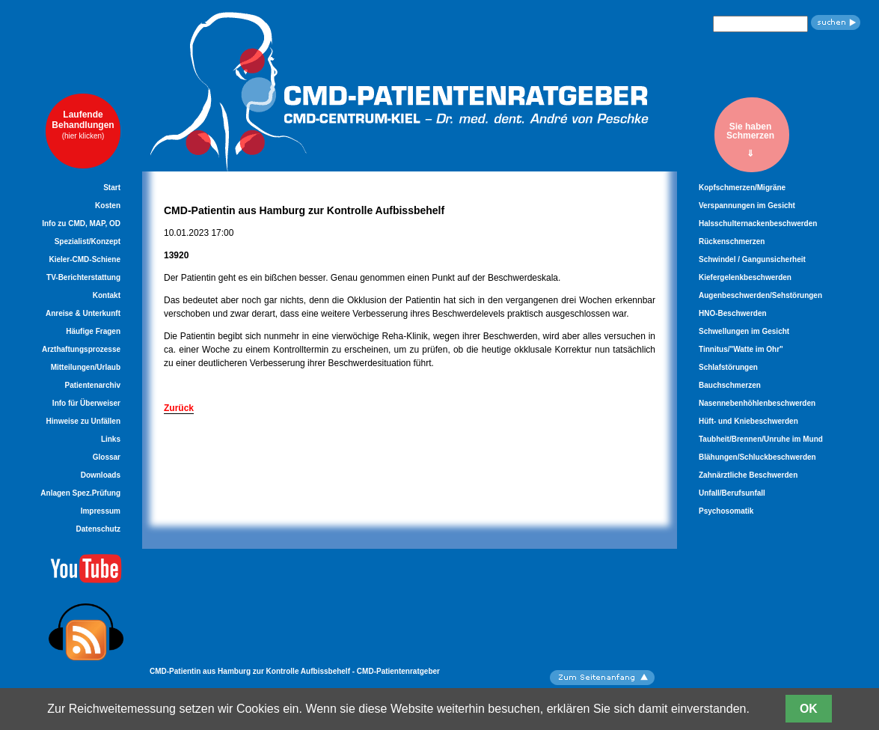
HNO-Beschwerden (733, 313)
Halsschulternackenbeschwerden (758, 223)
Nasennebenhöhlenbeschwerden (757, 403)
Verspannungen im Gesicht (747, 205)
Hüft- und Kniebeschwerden (748, 421)
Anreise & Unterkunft (83, 313)
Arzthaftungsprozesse (81, 349)
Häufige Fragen (93, 331)
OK (809, 708)
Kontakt (106, 295)
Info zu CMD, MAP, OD (81, 223)
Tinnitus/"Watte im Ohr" (741, 349)
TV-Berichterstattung (83, 277)
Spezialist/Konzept (87, 241)
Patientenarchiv (92, 385)
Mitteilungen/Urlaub (85, 367)
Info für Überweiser (86, 403)
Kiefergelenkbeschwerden (745, 277)
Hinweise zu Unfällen (83, 421)
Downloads (100, 475)
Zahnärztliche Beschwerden (748, 475)
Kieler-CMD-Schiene (84, 259)
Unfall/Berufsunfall (732, 493)
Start (111, 187)
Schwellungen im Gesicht (744, 331)
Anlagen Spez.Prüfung (80, 493)
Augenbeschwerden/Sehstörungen (760, 295)
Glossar (106, 457)
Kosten (107, 205)
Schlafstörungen (728, 367)
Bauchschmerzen (730, 385)
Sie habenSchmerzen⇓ (750, 139)
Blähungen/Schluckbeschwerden (757, 457)
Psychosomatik (726, 511)
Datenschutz (98, 529)
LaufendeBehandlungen (83, 124)
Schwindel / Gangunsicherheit (752, 259)
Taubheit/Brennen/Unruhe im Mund (761, 439)
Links (110, 439)
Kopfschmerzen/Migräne (742, 187)
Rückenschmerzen (732, 241)
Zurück (179, 408)
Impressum (100, 511)
